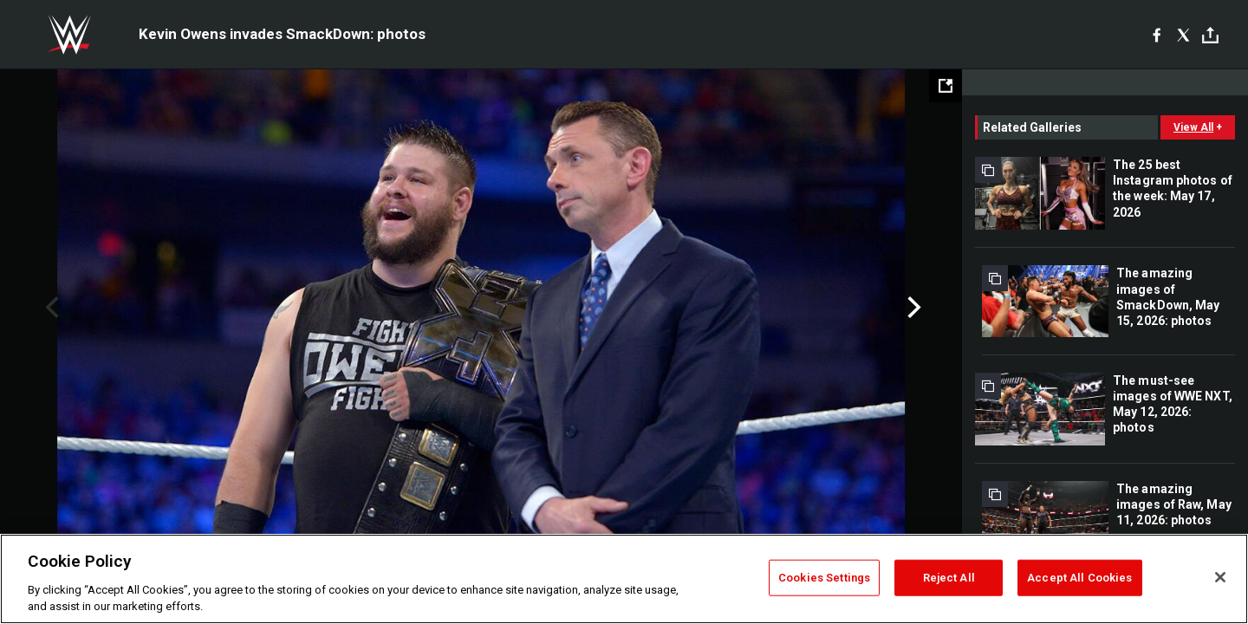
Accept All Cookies (1079, 577)
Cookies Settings (824, 577)
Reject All (949, 577)
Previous (50, 308)
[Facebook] (1156, 34)
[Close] (1220, 577)
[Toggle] (1210, 35)
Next (912, 308)
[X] (1183, 34)
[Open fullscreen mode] (945, 85)
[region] (624, 579)
